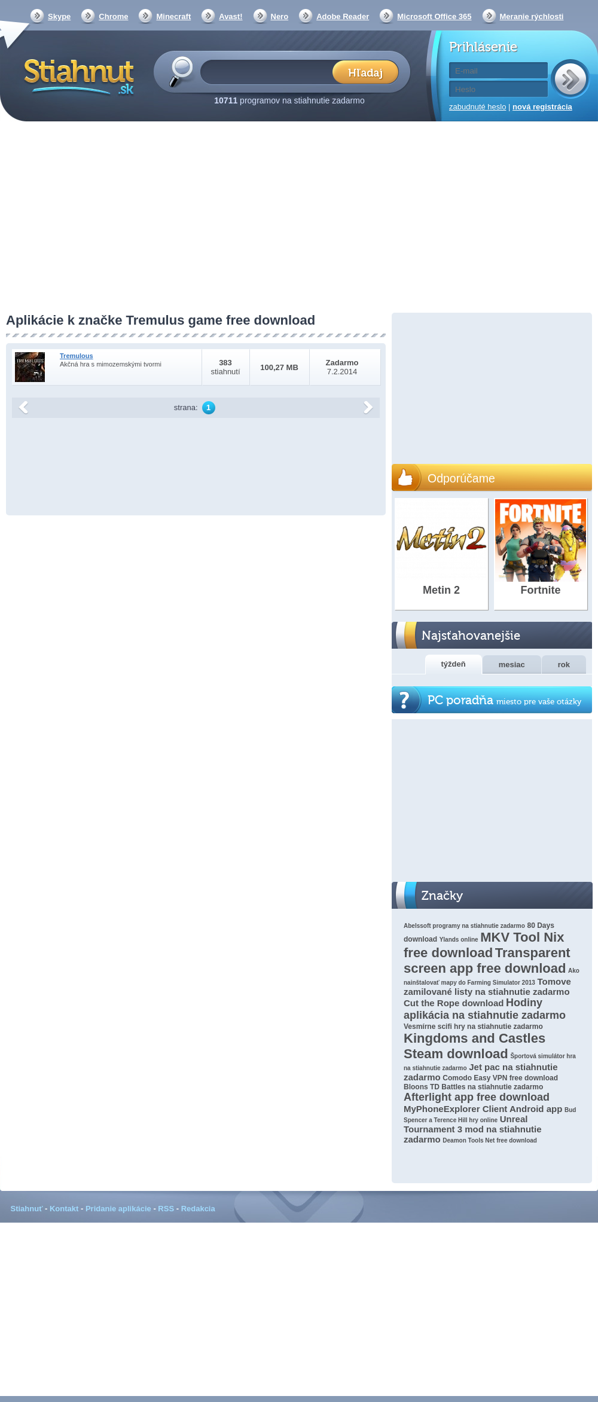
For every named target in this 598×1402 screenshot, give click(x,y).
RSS (166, 1208)
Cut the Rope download (454, 1003)
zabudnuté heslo (477, 106)
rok (564, 664)
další (368, 408)
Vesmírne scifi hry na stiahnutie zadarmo (473, 1026)
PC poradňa (504, 700)
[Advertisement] (299, 218)
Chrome (113, 16)
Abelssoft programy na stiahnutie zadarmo (464, 926)
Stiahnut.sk (77, 75)
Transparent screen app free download (487, 960)
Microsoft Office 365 (434, 16)
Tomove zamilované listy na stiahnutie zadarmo (487, 986)
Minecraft (173, 16)
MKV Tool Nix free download (484, 945)
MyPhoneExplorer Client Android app (483, 1109)
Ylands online (459, 939)
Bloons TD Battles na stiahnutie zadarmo (473, 1087)
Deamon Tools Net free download (490, 1140)
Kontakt (64, 1208)
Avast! (230, 16)
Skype (59, 16)
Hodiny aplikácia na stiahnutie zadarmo (485, 1009)
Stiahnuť (27, 1208)
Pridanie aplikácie (118, 1208)
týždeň (453, 663)
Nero (280, 16)
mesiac (512, 664)
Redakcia (198, 1208)
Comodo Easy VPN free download (500, 1078)
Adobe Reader (342, 16)
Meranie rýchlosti (532, 16)
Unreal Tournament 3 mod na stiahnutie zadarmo (473, 1129)
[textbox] (270, 71)
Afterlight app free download (477, 1097)
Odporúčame (461, 478)
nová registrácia (542, 106)
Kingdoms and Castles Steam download (474, 1046)
